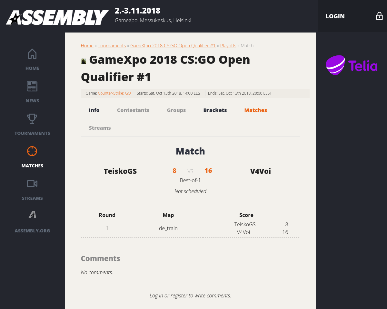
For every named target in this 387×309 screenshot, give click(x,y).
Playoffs (228, 45)
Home (32, 68)
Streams (32, 198)
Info (94, 110)
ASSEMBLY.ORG (32, 231)
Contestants (133, 110)
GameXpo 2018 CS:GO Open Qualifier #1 (173, 45)
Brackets (215, 110)
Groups (176, 110)
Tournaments (32, 133)
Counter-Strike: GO (114, 93)
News (32, 101)
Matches (33, 166)
